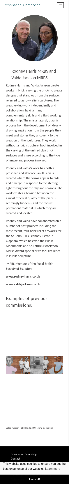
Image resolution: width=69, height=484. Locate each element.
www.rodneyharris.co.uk (23, 276)
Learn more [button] (52, 468)
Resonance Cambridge (24, 454)
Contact (15, 458)
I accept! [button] (34, 479)
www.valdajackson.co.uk (23, 284)
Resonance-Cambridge (22, 5)
